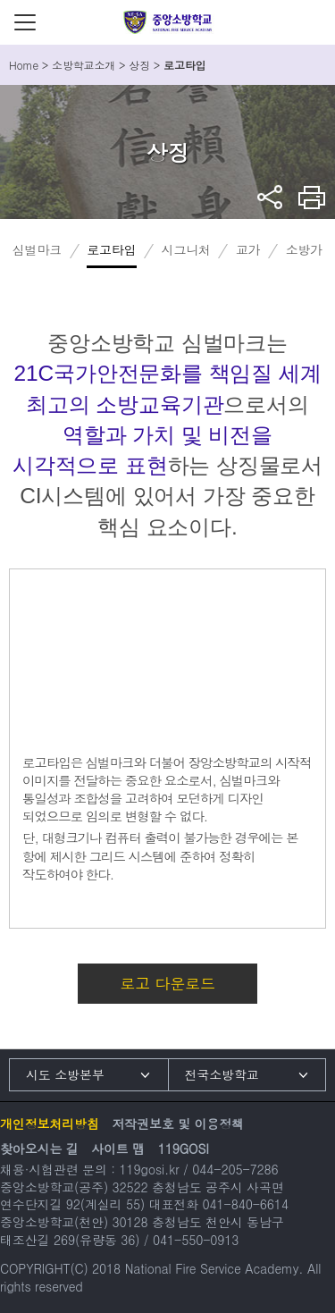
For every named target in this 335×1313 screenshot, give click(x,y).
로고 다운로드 (167, 983)
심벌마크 (37, 249)
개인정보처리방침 (49, 1123)
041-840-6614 (246, 1204)
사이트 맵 (118, 1148)
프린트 (312, 197)
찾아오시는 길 (39, 1148)
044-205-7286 (235, 1169)
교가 (248, 249)
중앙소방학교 (167, 22)
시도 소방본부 (65, 1074)
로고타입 (111, 249)
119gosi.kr (149, 1169)
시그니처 (186, 249)
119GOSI (183, 1148)
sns (270, 197)
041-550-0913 (196, 1240)
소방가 (304, 249)
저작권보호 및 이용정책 (178, 1123)
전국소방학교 (222, 1074)
